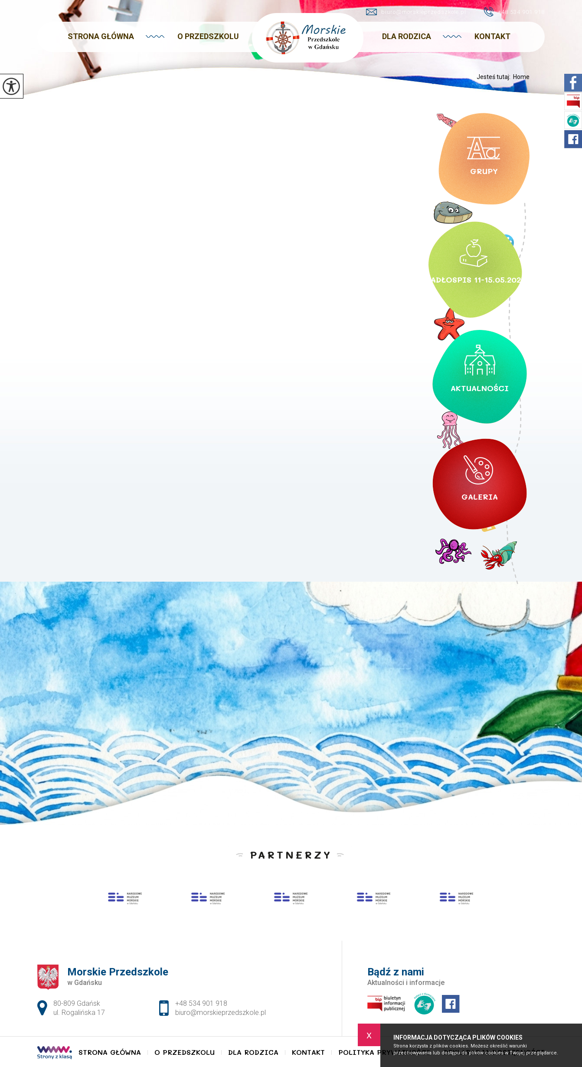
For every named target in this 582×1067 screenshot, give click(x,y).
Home (521, 77)
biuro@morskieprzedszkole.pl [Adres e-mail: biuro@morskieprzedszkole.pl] (220, 1012)
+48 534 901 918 (514, 12)
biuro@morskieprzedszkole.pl (416, 12)
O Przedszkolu (208, 36)
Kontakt (492, 36)
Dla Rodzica (406, 36)
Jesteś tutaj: (495, 77)
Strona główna (101, 36)
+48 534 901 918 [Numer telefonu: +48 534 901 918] (201, 1003)
